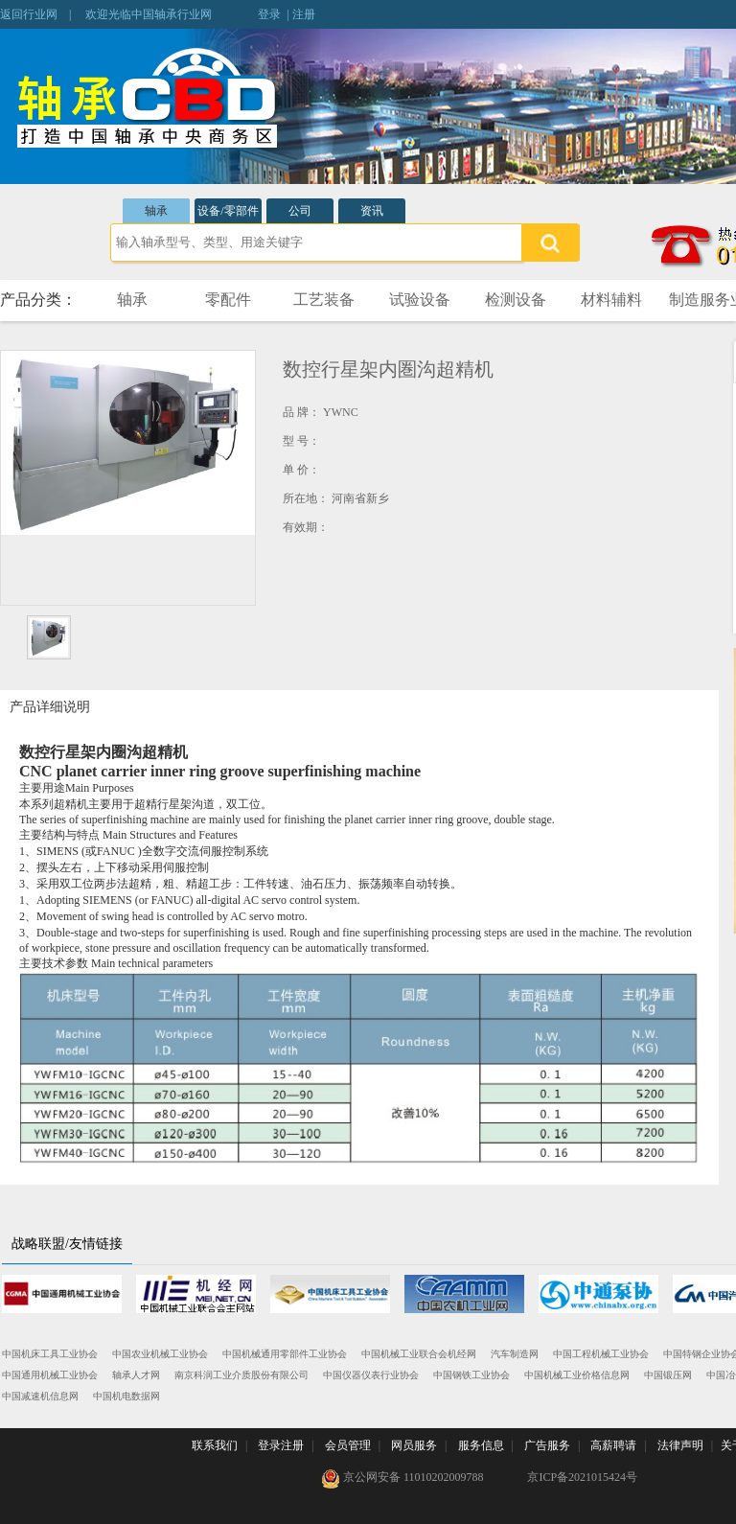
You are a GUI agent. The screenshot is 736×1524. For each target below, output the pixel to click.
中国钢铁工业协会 (471, 1375)
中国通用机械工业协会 (50, 1375)
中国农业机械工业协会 (160, 1354)
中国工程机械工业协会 (601, 1354)
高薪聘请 (613, 1445)
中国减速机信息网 (40, 1396)
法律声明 (680, 1445)
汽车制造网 (515, 1354)
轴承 (156, 211)
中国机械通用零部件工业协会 (284, 1354)
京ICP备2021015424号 (582, 1477)
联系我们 (215, 1445)
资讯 (371, 211)
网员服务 (414, 1445)
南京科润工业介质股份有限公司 (241, 1375)
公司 (299, 211)
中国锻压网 (668, 1375)
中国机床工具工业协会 (50, 1354)
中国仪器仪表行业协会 (371, 1375)
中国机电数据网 (126, 1396)
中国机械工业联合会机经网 (418, 1354)
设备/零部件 (227, 211)
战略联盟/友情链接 (67, 1243)
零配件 (228, 299)
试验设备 (419, 299)
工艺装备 (324, 299)
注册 (303, 14)
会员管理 (348, 1445)
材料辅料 (611, 299)
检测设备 (515, 299)
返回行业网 (29, 14)
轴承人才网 (136, 1375)
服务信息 (481, 1445)
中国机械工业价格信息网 (577, 1375)
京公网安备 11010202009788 (402, 1479)
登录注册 (281, 1445)
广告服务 (547, 1445)
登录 (269, 14)
